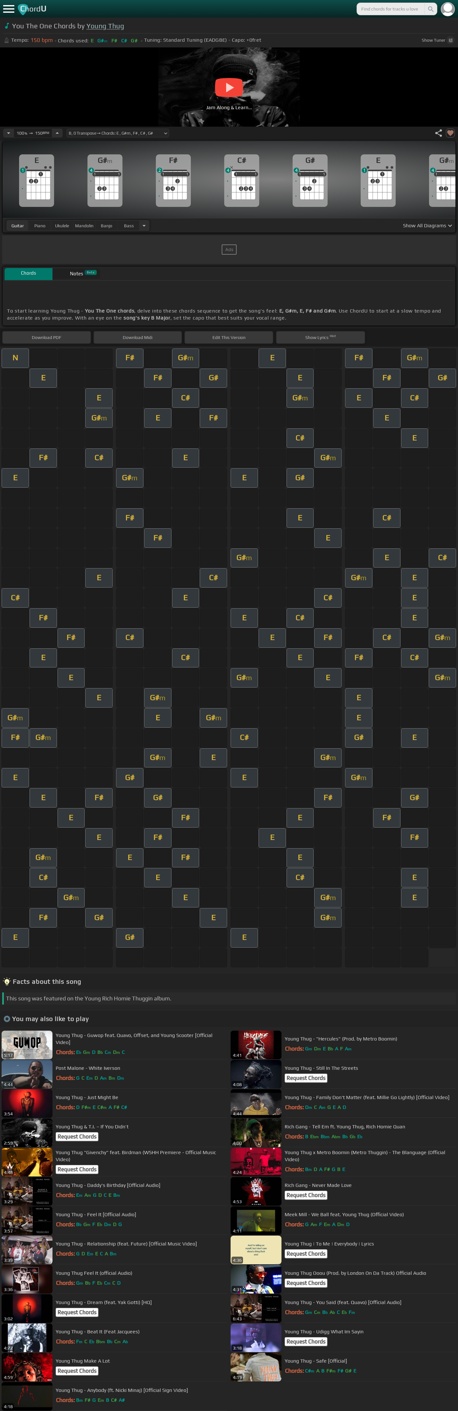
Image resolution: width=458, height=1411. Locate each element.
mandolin (84, 225)
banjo (106, 225)
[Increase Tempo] (57, 133)
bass (129, 225)
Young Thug (105, 26)
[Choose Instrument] (144, 225)
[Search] (430, 9)
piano (39, 225)
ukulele (62, 225)
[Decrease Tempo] (8, 133)
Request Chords (306, 1078)
